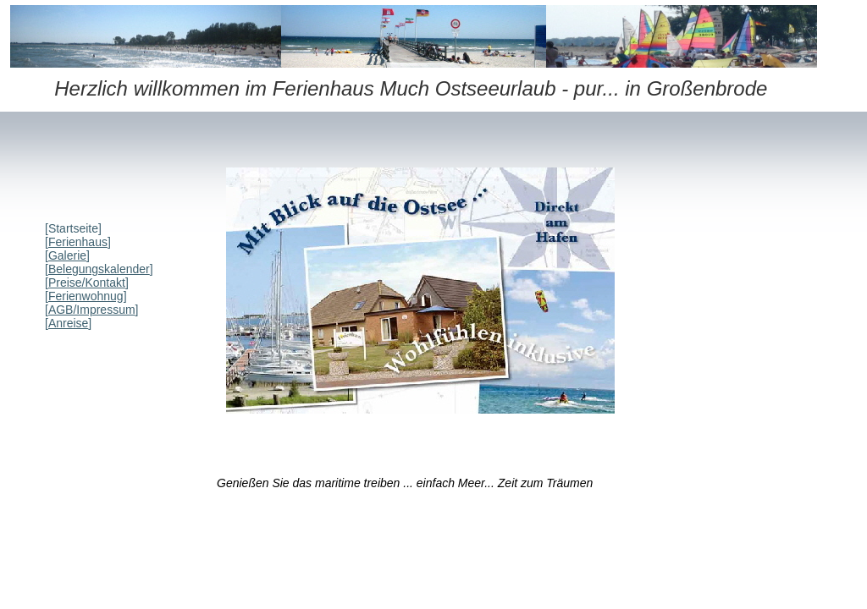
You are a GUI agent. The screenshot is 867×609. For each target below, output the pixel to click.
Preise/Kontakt (86, 282)
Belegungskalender (99, 269)
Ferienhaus (78, 242)
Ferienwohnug (86, 296)
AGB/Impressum (91, 309)
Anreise (68, 323)
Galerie (67, 255)
